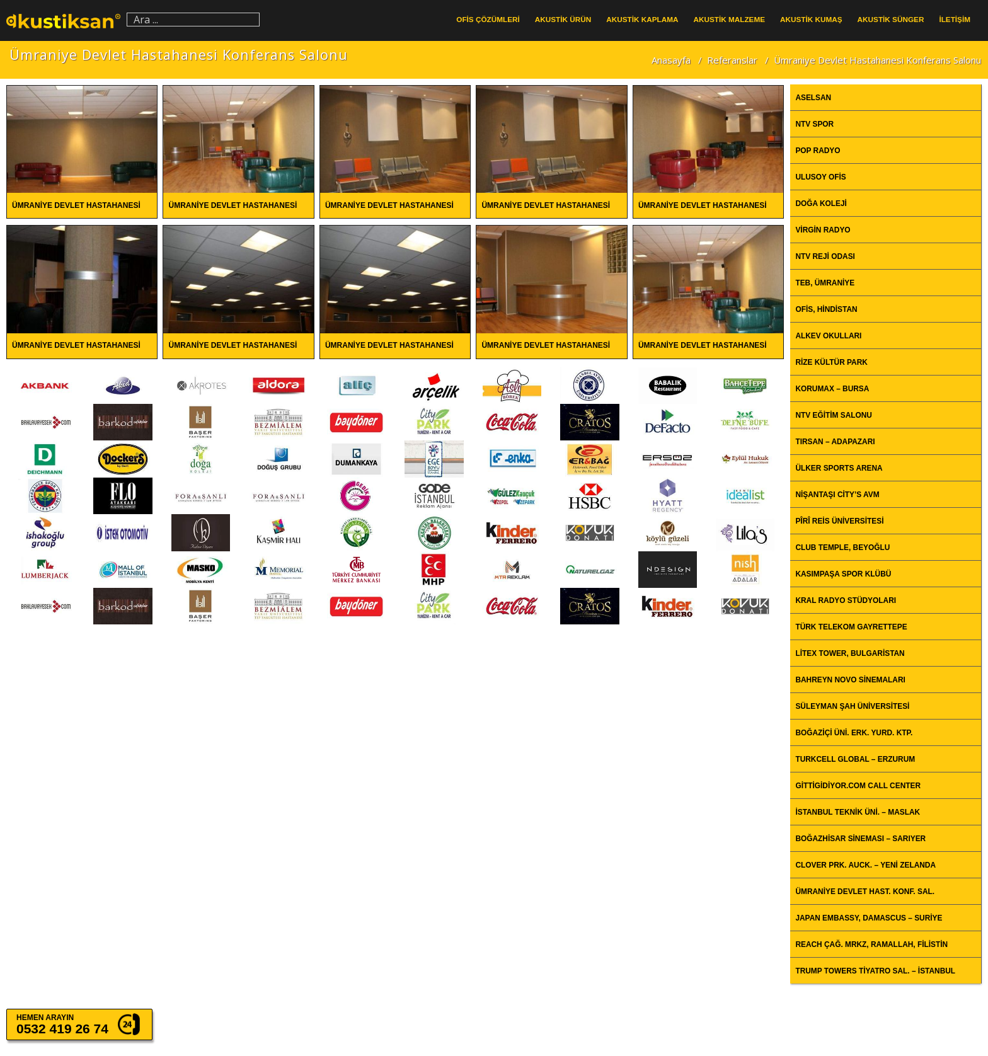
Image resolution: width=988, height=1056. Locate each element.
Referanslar (732, 60)
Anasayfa (671, 60)
